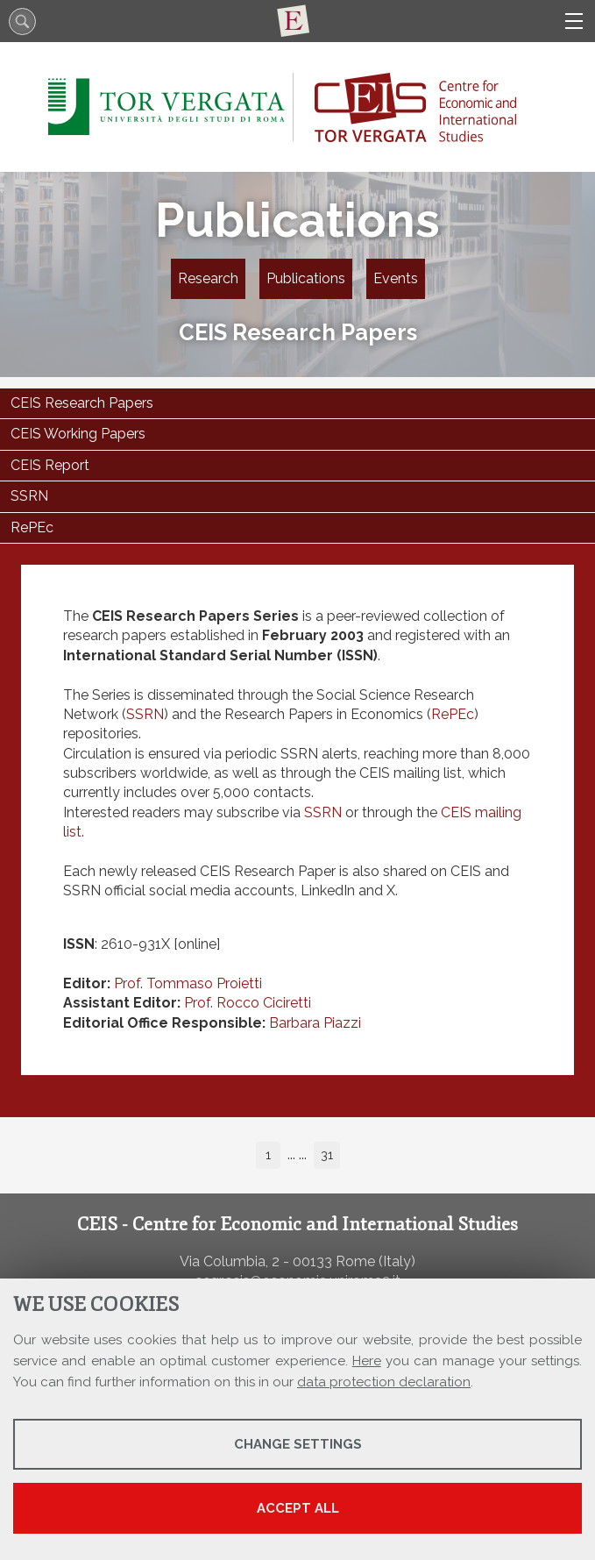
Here (366, 1361)
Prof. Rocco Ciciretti (247, 1002)
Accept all (298, 1508)
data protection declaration (384, 1382)
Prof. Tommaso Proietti (188, 983)
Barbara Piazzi (315, 1023)
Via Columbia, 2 (230, 1261)
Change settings (298, 1444)
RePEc (452, 714)
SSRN (145, 714)
